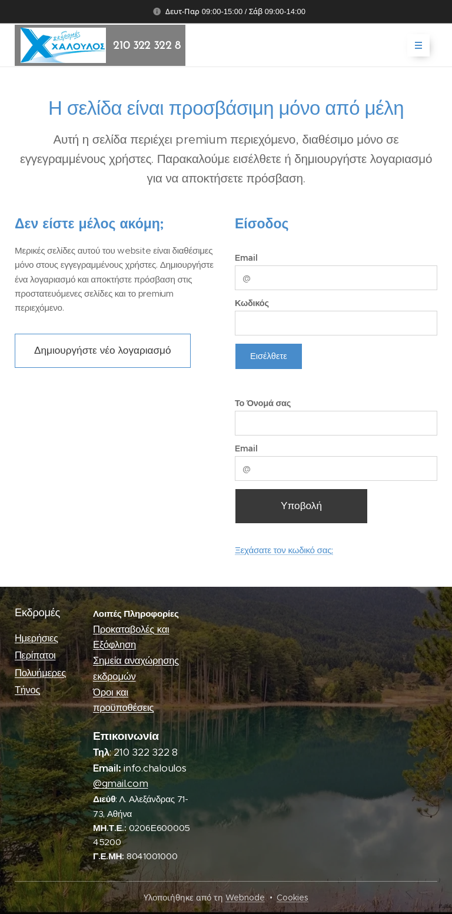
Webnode (245, 897)
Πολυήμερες (40, 672)
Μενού (414, 45)
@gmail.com (120, 783)
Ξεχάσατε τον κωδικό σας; (284, 550)
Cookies (292, 897)
